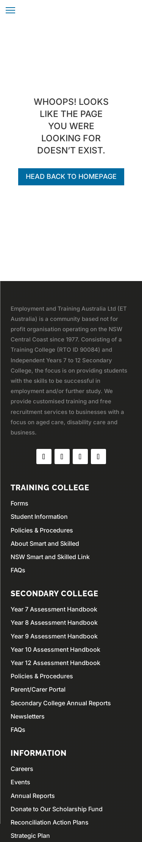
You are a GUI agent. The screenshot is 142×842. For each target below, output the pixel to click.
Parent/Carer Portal (38, 689)
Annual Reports (33, 795)
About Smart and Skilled (45, 543)
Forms (19, 503)
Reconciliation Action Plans (50, 822)
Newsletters (28, 716)
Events (20, 782)
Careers (22, 768)
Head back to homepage (71, 176)
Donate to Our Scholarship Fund (57, 809)
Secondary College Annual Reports (61, 703)
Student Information (39, 516)
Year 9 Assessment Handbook (54, 636)
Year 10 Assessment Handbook (55, 649)
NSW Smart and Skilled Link (50, 557)
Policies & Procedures (42, 530)
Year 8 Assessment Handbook (54, 622)
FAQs (18, 570)
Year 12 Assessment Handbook (55, 663)
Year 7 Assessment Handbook (54, 609)
